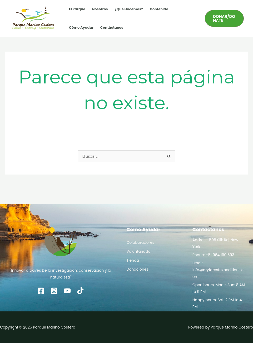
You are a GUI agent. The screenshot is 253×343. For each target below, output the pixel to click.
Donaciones (137, 269)
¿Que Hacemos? (129, 9)
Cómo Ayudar (81, 27)
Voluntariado (139, 251)
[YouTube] (67, 290)
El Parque (77, 9)
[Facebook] (40, 290)
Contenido (159, 9)
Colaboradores (140, 242)
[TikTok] (80, 290)
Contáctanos (111, 27)
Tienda (133, 260)
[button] (224, 18)
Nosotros (100, 9)
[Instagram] (54, 290)
